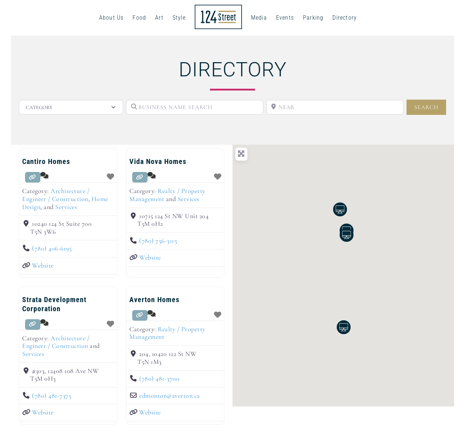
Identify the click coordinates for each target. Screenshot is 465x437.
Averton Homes (154, 299)
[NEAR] (335, 107)
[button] (346, 235)
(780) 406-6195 (52, 248)
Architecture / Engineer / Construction (55, 195)
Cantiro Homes (46, 161)
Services (66, 207)
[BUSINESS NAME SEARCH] (194, 107)
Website (43, 265)
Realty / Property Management (167, 195)
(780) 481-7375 (51, 396)
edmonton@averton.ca (169, 396)
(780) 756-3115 (158, 241)
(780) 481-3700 (159, 378)
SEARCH (430, 107)
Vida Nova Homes (157, 161)
